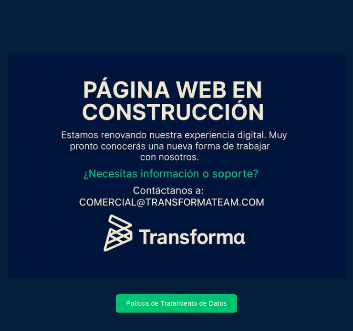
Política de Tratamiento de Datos (176, 303)
